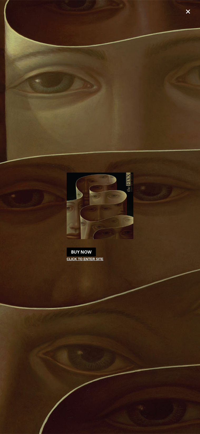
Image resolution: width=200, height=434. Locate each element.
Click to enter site (85, 259)
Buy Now (81, 252)
